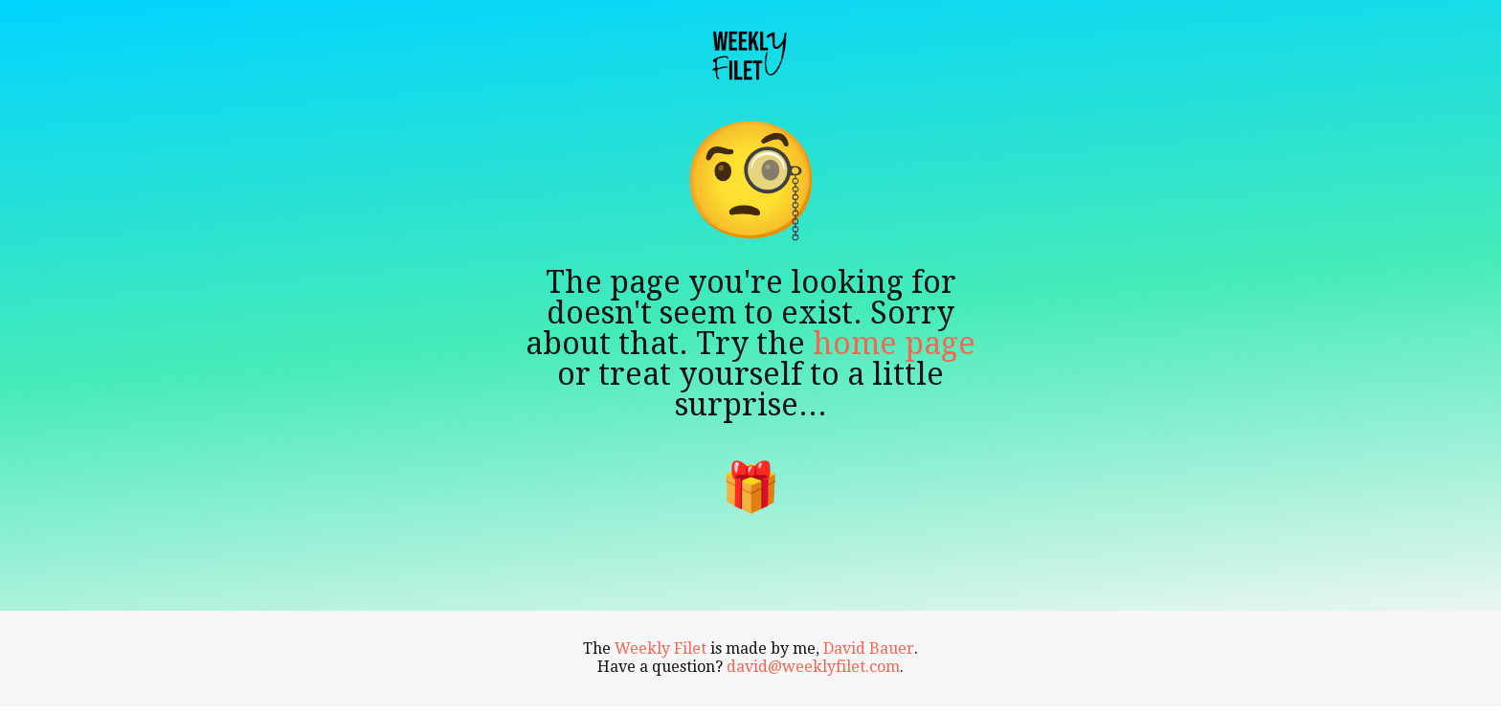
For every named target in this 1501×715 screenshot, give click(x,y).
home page (894, 343)
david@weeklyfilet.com (813, 667)
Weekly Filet (660, 648)
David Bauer (868, 648)
